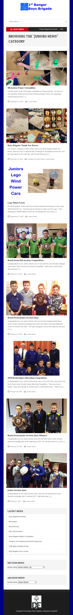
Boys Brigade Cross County (18, 551)
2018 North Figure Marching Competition (27, 378)
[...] (24, 97)
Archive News (12, 582)
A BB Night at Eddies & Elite (19, 546)
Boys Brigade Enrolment (50, 29)
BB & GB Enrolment (16, 531)
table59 (54, 611)
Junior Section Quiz (17, 490)
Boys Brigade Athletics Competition (21, 536)
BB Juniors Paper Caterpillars (22, 87)
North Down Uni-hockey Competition (25, 260)
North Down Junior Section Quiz (23, 317)
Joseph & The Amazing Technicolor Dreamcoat (25, 541)
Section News (12, 567)
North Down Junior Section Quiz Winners (27, 435)
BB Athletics (13, 522)
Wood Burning (14, 527)
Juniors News (32, 101)
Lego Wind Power (16, 202)
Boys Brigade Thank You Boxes (23, 145)
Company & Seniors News (36, 159)
